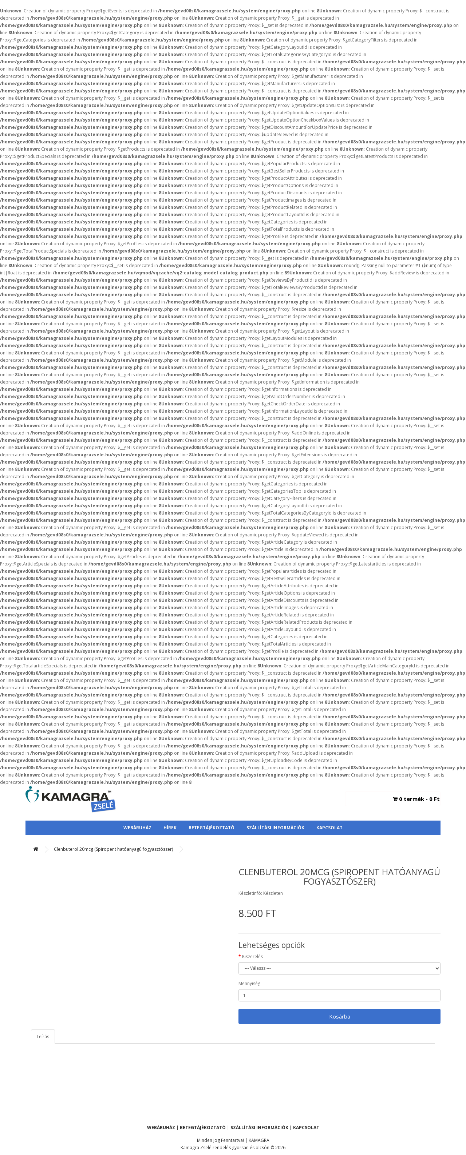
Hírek (170, 828)
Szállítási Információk (275, 828)
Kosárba (339, 1016)
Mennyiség (249, 983)
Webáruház (137, 828)
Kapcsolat (329, 828)
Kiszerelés (252, 956)
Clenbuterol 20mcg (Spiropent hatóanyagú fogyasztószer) (113, 849)
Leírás (43, 1036)
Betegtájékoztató (211, 828)
